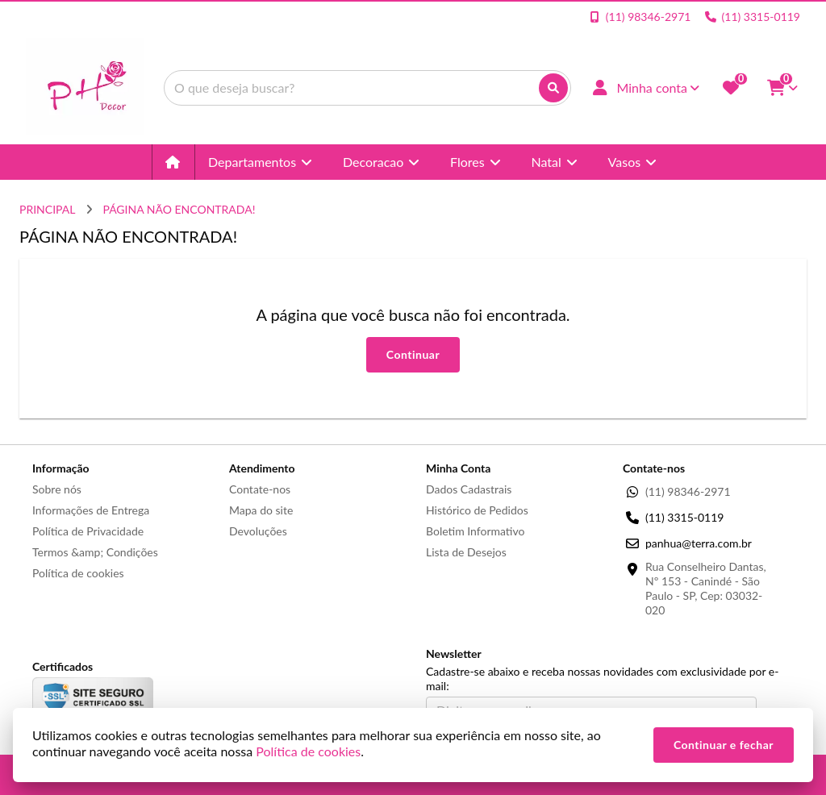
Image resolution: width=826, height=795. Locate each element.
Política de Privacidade (88, 531)
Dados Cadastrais (468, 489)
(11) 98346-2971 (688, 491)
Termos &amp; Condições (95, 552)
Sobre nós (56, 489)
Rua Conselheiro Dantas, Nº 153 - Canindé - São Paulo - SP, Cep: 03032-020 (705, 588)
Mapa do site (261, 510)
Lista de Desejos (466, 552)
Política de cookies (78, 573)
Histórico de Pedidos (477, 510)
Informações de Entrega (90, 510)
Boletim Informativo (475, 531)
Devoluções (258, 531)
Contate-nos (259, 489)
